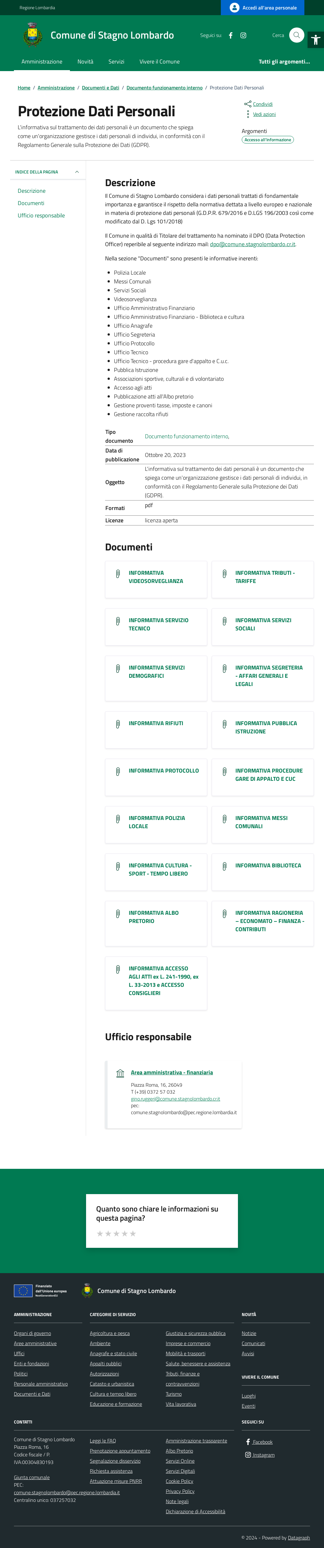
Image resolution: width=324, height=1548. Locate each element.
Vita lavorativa (181, 1404)
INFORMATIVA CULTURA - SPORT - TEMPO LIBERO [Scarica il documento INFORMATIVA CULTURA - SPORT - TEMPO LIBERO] (160, 869)
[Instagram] (240, 35)
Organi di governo (32, 1333)
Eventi (248, 1406)
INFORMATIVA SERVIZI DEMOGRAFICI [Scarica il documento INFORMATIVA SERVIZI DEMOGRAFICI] (157, 672)
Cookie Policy (179, 1481)
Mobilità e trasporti (185, 1353)
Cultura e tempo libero (113, 1394)
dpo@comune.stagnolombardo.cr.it (252, 244)
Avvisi (248, 1353)
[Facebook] (228, 35)
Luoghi (249, 1395)
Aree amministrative (35, 1343)
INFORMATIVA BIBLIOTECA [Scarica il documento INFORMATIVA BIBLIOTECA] (268, 865)
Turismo (174, 1394)
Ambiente (100, 1343)
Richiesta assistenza (111, 1471)
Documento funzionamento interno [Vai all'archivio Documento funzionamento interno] (186, 436)
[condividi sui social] (258, 104)
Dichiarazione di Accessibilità (195, 1511)
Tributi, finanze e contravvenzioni (183, 1378)
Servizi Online (180, 1461)
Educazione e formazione (116, 1404)
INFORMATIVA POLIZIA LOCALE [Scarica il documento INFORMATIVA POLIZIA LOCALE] (157, 822)
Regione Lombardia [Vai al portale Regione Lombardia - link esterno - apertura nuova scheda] (37, 7)
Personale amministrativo (41, 1383)
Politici (21, 1373)
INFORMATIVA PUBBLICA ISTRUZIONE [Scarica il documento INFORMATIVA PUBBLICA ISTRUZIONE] (266, 727)
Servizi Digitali (180, 1471)
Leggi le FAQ (103, 1440)
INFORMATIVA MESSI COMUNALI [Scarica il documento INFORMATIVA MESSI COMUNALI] (261, 822)
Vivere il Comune (160, 61)
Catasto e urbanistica (112, 1383)
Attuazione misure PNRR (116, 1481)
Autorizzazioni (104, 1373)
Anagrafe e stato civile (113, 1353)
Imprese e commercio (188, 1343)
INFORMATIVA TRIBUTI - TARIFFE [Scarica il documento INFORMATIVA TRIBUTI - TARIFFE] (265, 577)
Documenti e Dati (32, 1394)
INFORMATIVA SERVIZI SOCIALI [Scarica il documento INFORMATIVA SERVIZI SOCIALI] (263, 624)
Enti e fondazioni (31, 1363)
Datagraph (299, 1537)
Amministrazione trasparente (196, 1440)
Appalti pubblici (106, 1363)
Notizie (249, 1333)
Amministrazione (42, 61)
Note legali (177, 1501)
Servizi (116, 61)
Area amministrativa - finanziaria (172, 1072)
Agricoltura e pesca (110, 1333)
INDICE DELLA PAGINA (48, 172)
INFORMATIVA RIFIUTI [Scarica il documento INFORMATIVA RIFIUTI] (156, 723)
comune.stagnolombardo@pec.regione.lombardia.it (67, 1492)
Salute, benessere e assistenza (198, 1363)
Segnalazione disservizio (115, 1461)
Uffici (19, 1353)
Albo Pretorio (179, 1450)
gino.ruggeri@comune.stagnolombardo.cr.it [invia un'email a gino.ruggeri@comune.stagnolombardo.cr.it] (175, 1099)
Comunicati (253, 1343)
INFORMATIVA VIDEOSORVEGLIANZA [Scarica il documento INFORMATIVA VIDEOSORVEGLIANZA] (156, 577)
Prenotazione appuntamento (120, 1450)
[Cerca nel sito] (296, 35)
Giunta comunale (32, 1477)
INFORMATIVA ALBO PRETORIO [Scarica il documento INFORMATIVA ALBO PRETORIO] (154, 917)
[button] (316, 40)
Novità (85, 61)
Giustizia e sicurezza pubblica (196, 1333)
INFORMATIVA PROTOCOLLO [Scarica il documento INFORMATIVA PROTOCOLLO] (164, 771)
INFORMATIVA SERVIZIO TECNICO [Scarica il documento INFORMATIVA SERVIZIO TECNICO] (159, 624)
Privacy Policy (180, 1491)
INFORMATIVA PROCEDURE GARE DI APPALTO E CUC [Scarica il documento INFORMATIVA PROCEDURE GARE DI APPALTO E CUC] (269, 775)
